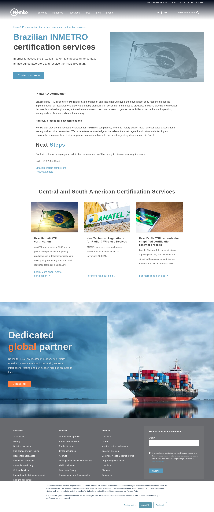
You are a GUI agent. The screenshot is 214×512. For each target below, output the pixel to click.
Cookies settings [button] (130, 505)
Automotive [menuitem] (19, 430)
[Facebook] (161, 12)
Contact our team (29, 75)
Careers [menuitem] (106, 435)
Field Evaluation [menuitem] (67, 459)
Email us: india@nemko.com (51, 168)
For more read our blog (98, 272)
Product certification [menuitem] (69, 435)
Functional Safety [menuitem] (67, 464)
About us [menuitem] (107, 424)
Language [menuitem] (178, 2)
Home (16, 27)
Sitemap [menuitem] (106, 464)
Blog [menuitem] (98, 12)
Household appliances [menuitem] (24, 450)
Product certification (32, 27)
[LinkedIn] (158, 12)
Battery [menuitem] (17, 435)
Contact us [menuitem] (107, 469)
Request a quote (44, 171)
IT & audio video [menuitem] (21, 464)
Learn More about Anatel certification (52, 272)
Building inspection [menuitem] (22, 440)
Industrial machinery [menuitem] (23, 459)
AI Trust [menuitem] (63, 450)
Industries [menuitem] (57, 12)
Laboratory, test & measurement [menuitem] (29, 469)
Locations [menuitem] (106, 430)
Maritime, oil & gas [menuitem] (22, 479)
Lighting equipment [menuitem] (22, 474)
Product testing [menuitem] (66, 440)
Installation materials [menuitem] (23, 454)
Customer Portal (157, 2)
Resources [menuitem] (74, 12)
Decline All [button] (160, 505)
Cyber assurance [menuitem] (67, 445)
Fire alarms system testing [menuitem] (26, 445)
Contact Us (195, 2)
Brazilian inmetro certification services (65, 27)
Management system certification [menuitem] (75, 454)
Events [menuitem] (110, 12)
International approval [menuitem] (70, 430)
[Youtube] (166, 12)
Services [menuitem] (42, 12)
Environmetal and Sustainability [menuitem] (74, 469)
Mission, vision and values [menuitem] (115, 440)
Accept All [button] (145, 505)
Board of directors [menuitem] (110, 445)
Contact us (19, 379)
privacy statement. (158, 457)
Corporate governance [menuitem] (113, 454)
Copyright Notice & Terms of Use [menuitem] (118, 450)
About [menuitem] (88, 12)
